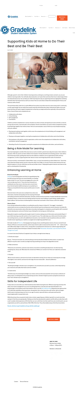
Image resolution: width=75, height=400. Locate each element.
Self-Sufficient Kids (46, 288)
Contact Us (53, 337)
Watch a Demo (53, 319)
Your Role (36, 16)
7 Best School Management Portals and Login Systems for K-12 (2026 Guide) (16, 364)
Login (56, 5)
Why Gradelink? (28, 16)
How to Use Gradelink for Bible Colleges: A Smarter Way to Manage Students (15, 354)
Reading (10, 176)
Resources (43, 16)
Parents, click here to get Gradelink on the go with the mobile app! (24, 306)
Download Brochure (21, 319)
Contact (41, 5)
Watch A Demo (62, 18)
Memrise (20, 223)
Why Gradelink (43, 27)
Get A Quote (51, 16)
